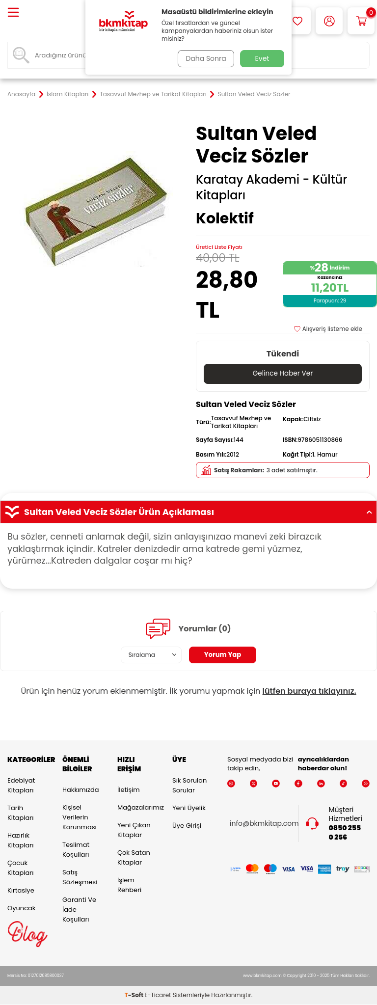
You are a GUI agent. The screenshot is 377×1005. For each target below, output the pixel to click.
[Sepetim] (361, 20)
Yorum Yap (222, 655)
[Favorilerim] (297, 20)
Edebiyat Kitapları (21, 785)
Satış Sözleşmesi (79, 877)
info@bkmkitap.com (264, 823)
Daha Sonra (205, 58)
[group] (94, 209)
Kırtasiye (20, 890)
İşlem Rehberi (129, 885)
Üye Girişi (186, 825)
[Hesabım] (329, 20)
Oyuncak (21, 908)
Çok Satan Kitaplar (133, 857)
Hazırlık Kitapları (20, 840)
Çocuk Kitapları (20, 867)
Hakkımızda (80, 789)
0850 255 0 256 (345, 832)
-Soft (135, 995)
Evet (262, 58)
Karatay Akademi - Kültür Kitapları (271, 187)
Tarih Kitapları (20, 812)
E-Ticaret (158, 995)
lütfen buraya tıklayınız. (309, 691)
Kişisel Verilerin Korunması (79, 817)
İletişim (128, 789)
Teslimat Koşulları (75, 849)
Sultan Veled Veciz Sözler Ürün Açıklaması (188, 512)
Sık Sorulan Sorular (189, 785)
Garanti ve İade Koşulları (79, 909)
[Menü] (13, 13)
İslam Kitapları (67, 94)
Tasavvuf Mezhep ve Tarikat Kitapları (153, 94)
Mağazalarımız (137, 807)
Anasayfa (21, 94)
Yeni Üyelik (189, 808)
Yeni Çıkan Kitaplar (134, 830)
